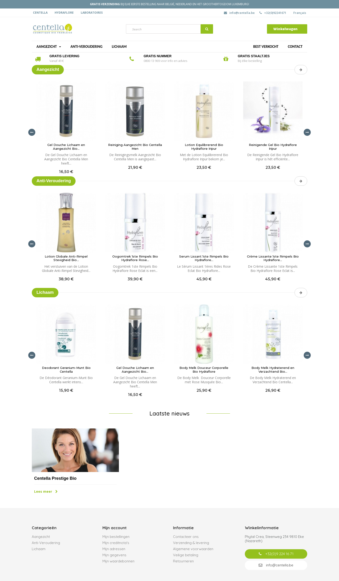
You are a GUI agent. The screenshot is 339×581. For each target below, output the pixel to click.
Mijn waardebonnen (118, 561)
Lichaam (119, 46)
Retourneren (183, 561)
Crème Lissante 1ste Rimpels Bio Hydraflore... (273, 258)
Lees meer (46, 491)
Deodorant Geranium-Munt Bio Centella (66, 369)
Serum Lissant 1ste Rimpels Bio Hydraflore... (204, 258)
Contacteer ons (186, 536)
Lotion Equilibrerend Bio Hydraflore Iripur (204, 146)
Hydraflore (64, 13)
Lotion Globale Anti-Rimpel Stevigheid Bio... (66, 258)
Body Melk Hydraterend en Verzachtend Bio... (272, 369)
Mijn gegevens (114, 555)
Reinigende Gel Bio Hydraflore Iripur (273, 146)
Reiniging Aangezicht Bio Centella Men (135, 146)
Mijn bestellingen (115, 536)
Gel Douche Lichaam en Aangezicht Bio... (66, 146)
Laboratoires (92, 13)
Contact (295, 46)
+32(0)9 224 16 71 (276, 554)
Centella (40, 13)
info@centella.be (239, 13)
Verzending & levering (191, 543)
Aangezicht (48, 46)
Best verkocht (265, 46)
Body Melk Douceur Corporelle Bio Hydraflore (203, 369)
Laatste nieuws (169, 413)
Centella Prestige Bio (55, 478)
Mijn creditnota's (115, 543)
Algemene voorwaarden (193, 549)
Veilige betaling (185, 555)
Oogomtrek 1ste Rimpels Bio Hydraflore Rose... (135, 258)
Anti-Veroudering (46, 543)
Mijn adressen (113, 549)
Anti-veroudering (86, 46)
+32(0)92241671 (272, 13)
